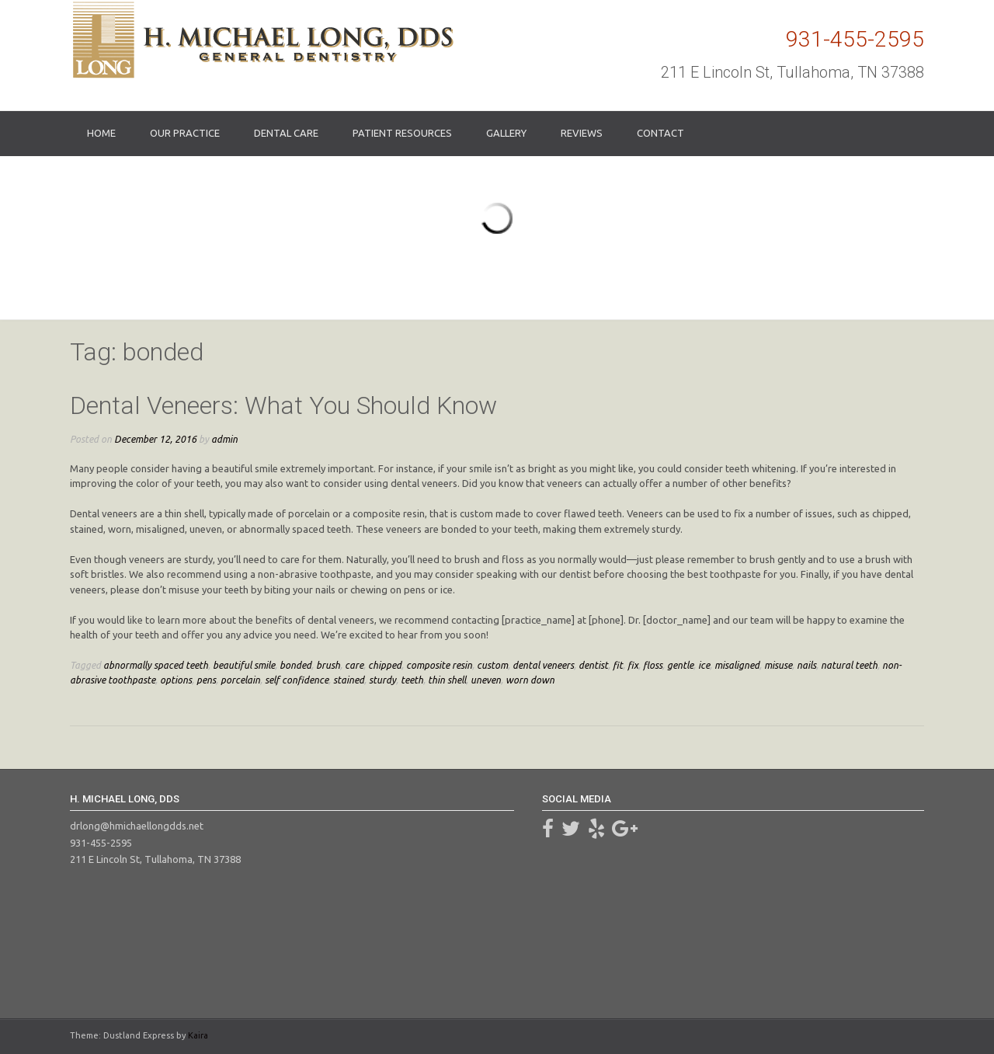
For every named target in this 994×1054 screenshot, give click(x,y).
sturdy (382, 679)
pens (206, 679)
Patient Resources (402, 132)
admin (224, 438)
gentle (680, 664)
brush (328, 664)
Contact (660, 132)
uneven (486, 679)
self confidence (296, 679)
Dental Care (286, 132)
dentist (593, 664)
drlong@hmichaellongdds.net (136, 825)
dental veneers (543, 664)
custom (492, 664)
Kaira (198, 1035)
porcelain (240, 679)
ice (704, 664)
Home (101, 132)
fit (618, 664)
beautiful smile (244, 664)
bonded (295, 664)
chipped (384, 664)
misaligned (736, 664)
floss (652, 664)
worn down (530, 679)
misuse (778, 664)
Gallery (506, 132)
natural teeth (849, 664)
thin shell (447, 679)
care (354, 664)
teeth (412, 679)
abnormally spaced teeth (155, 664)
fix (632, 664)
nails (806, 664)
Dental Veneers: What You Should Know (283, 405)
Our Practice (185, 132)
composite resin (439, 664)
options (176, 679)
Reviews (582, 132)
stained (348, 679)
